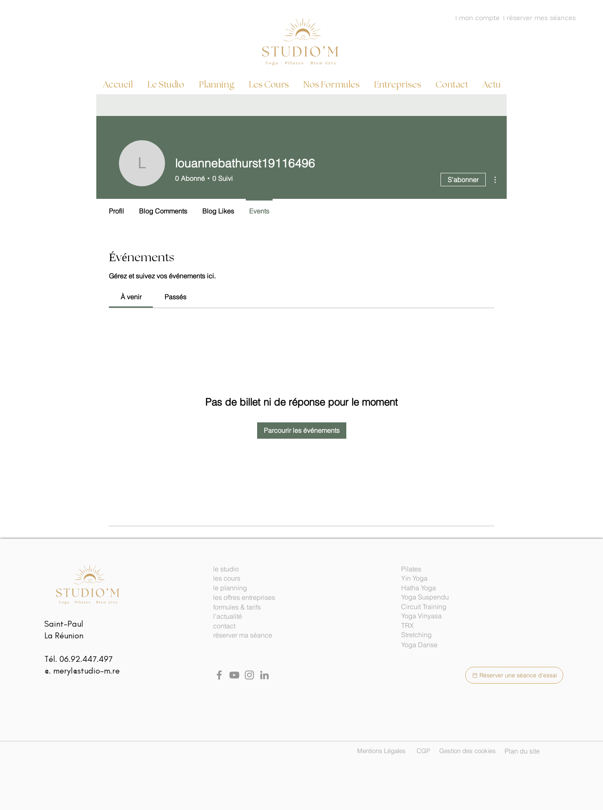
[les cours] (249, 578)
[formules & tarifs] (249, 607)
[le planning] (249, 588)
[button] (437, 569)
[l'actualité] (249, 616)
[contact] (249, 626)
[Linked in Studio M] (264, 675)
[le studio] (249, 569)
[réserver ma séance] (249, 635)
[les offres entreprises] (249, 597)
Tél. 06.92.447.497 (78, 659)
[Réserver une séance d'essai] (514, 675)
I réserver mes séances (539, 18)
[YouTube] (234, 675)
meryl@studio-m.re (86, 671)
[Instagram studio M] (249, 675)
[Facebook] (219, 675)
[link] (131, 297)
